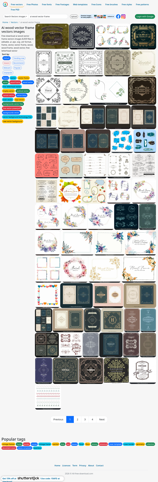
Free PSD (15, 9)
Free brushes (111, 4)
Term (74, 465)
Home (5, 22)
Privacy (82, 465)
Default (7, 58)
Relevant (7, 68)
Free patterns (142, 4)
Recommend (18, 63)
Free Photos (32, 4)
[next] (102, 419)
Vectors (14, 22)
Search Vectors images (15, 16)
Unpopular (8, 72)
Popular (17, 68)
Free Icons (96, 4)
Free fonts (47, 4)
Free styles (127, 4)
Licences (66, 465)
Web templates (80, 4)
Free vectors (17, 4)
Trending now (18, 58)
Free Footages (62, 4)
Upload (74, 16)
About (91, 465)
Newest (7, 63)
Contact (100, 465)
